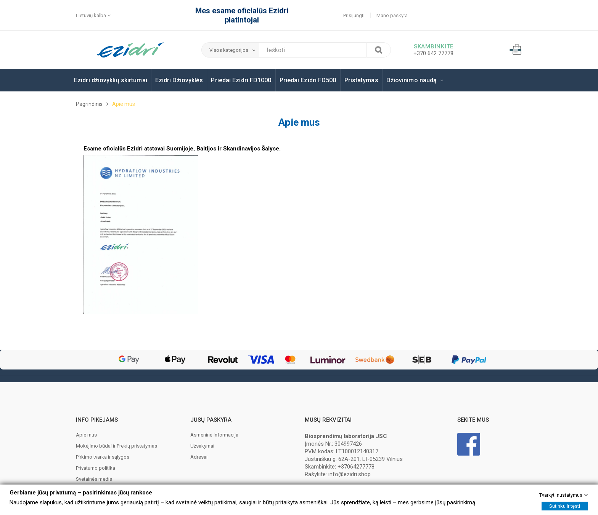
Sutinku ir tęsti (564, 506)
